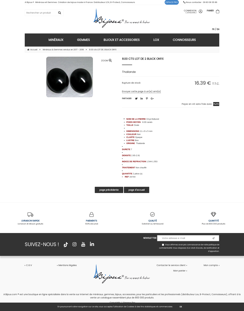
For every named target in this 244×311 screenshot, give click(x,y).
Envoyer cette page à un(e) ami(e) (141, 91)
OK (180, 306)
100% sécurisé (91, 218)
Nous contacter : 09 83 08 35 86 (200, 2)
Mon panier (179, 270)
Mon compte (211, 265)
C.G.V (29, 265)
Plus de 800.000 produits (213, 218)
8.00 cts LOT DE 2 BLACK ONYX (143, 59)
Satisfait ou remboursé (152, 218)
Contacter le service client (171, 265)
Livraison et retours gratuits (30, 218)
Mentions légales (68, 265)
